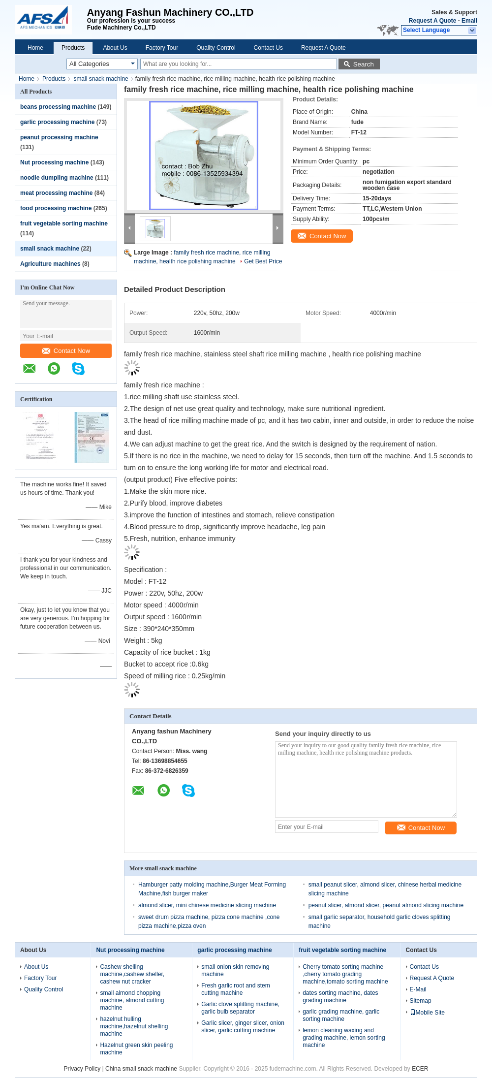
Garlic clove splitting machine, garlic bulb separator (240, 1008)
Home (35, 47)
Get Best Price (263, 261)
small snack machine (100, 78)
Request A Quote (432, 20)
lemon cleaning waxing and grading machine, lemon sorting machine (344, 1037)
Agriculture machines (50, 263)
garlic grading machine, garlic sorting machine (341, 1015)
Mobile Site (427, 1012)
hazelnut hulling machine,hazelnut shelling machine (134, 1026)
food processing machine (56, 208)
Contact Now (66, 350)
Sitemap (420, 1000)
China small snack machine (141, 1068)
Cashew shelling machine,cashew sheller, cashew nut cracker (132, 974)
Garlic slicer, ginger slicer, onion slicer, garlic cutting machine (242, 1026)
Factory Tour (162, 47)
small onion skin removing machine (235, 970)
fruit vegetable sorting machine (64, 223)
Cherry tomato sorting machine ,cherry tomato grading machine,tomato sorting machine (345, 974)
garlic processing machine (57, 122)
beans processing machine (58, 106)
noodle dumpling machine (56, 177)
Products (73, 47)
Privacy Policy (82, 1068)
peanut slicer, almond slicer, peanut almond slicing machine (386, 905)
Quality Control (215, 47)
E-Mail (418, 989)
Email (469, 20)
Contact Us (268, 47)
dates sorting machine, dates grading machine (340, 996)
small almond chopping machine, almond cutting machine (132, 1000)
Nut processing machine (54, 162)
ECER (420, 1068)
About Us (115, 47)
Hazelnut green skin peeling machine (136, 1049)
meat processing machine (56, 193)
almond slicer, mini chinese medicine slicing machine (207, 905)
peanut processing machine (59, 137)
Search (363, 64)
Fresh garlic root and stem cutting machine (235, 989)
